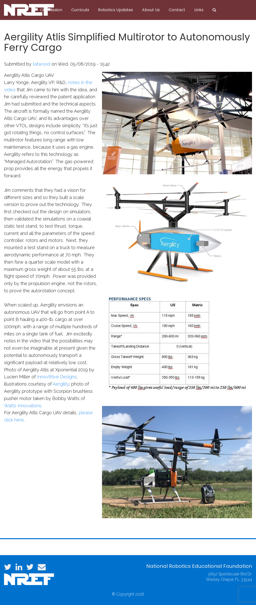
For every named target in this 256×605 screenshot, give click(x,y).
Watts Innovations (22, 405)
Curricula (80, 10)
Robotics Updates (115, 10)
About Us (151, 10)
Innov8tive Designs (56, 376)
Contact (177, 10)
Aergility (61, 384)
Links (199, 10)
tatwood (41, 64)
